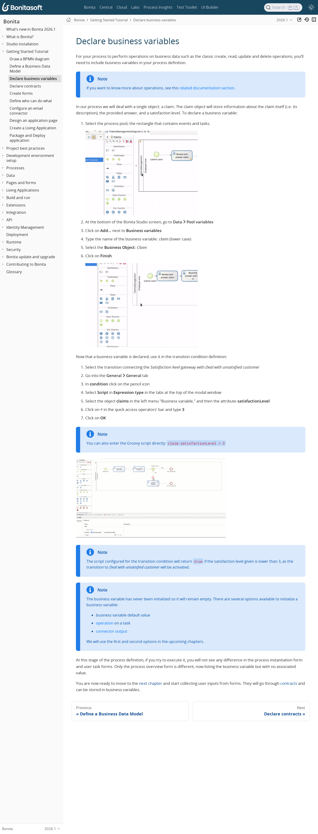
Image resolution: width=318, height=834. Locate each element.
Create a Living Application (33, 128)
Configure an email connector (26, 111)
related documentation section (207, 88)
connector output (111, 631)
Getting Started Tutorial (27, 51)
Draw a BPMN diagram (29, 59)
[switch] (311, 7)
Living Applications (22, 190)
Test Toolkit (187, 7)
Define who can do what (31, 100)
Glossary (14, 271)
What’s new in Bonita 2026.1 (31, 29)
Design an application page (33, 120)
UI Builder (210, 7)
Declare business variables (33, 78)
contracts (288, 683)
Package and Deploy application (27, 138)
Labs (135, 7)
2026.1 (282, 20)
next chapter (150, 683)
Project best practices (25, 148)
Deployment (17, 234)
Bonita (89, 7)
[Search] (283, 7)
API (9, 219)
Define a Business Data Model (30, 69)
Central (106, 7)
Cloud (122, 7)
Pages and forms (21, 182)
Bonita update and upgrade (30, 256)
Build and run (18, 197)
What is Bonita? (20, 36)
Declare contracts (25, 86)
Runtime (13, 242)
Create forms (21, 93)
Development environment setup (30, 158)
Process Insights (158, 7)
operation (104, 623)
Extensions (16, 205)
